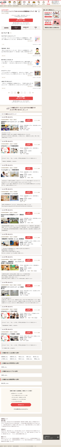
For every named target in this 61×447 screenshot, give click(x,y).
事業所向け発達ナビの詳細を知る (52, 27)
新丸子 (21, 358)
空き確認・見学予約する (29, 120)
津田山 (37, 358)
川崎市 (4, 375)
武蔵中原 (13, 356)
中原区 (4, 367)
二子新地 (4, 358)
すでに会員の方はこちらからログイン (21, 409)
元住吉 (29, 358)
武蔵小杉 (13, 358)
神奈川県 (5, 383)
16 (29, 92)
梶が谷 (36, 356)
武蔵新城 (4, 356)
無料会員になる (21, 404)
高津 (28, 356)
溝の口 (21, 356)
